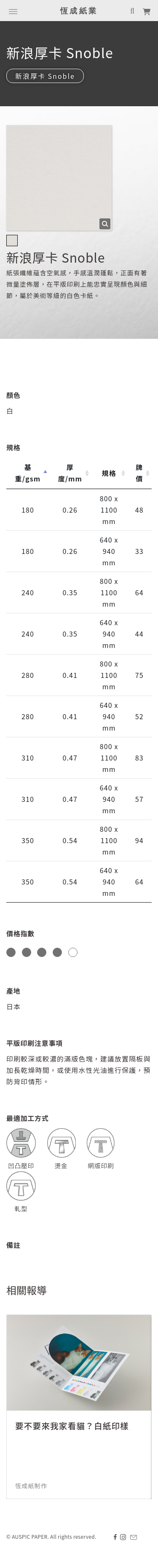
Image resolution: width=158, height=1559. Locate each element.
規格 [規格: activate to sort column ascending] (109, 473)
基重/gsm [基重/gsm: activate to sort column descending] (28, 473)
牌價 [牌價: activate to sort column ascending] (139, 473)
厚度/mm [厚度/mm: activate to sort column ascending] (70, 473)
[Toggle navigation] (13, 10)
